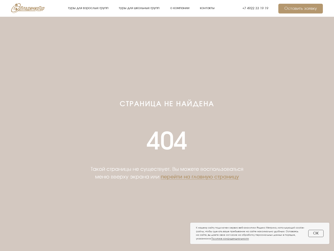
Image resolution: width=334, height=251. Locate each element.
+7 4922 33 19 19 (255, 8)
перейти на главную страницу (200, 176)
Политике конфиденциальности (230, 239)
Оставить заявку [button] (300, 8)
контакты (207, 8)
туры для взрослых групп (88, 8)
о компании (179, 8)
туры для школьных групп (139, 8)
